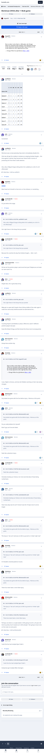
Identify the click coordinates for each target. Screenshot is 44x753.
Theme (12, 748)
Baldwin (3, 117)
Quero (3, 106)
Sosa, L (3, 121)
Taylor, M (3, 124)
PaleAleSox (8, 583)
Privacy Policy (19, 748)
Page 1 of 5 (22, 32)
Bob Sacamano (9, 338)
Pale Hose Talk (21, 18)
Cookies (32, 748)
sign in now (34, 697)
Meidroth (4, 95)
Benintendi (4, 99)
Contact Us (26, 748)
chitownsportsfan (9, 262)
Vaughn (3, 110)
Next (38, 32)
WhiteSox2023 (8, 405)
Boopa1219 (8, 651)
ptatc (6, 419)
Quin (6, 279)
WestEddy (7, 353)
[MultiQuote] (2, 60)
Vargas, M (4, 113)
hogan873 (6, 18)
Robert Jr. (4, 103)
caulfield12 (8, 79)
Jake (6, 134)
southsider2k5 (8, 199)
